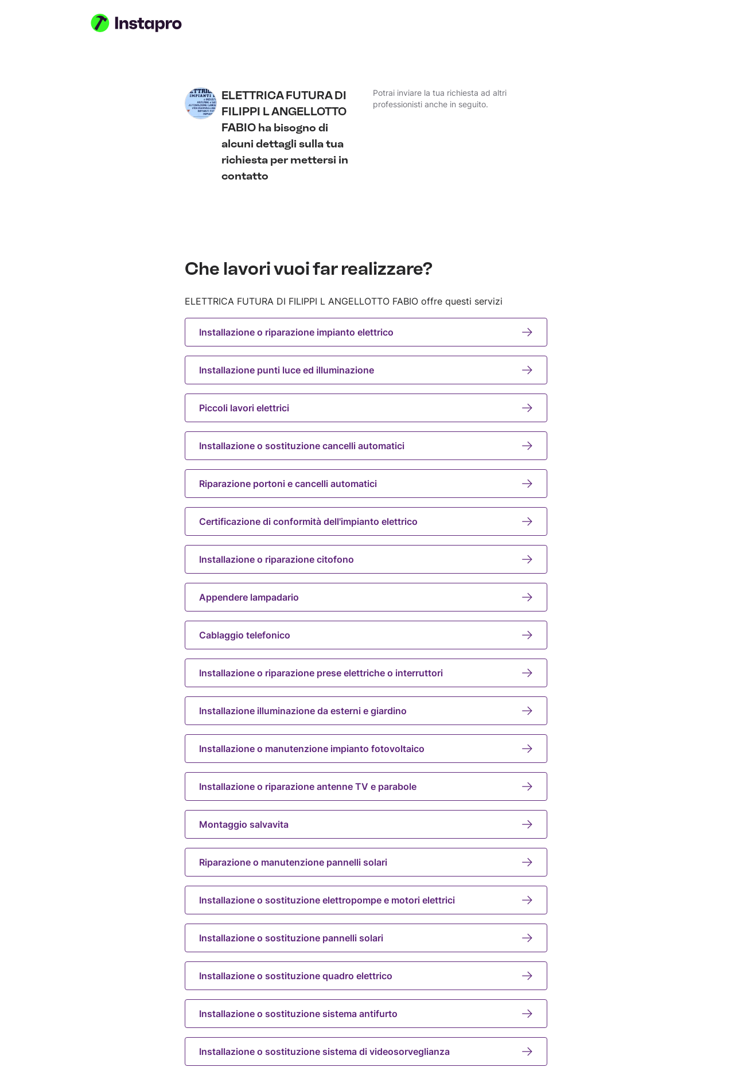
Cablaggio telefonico (366, 635)
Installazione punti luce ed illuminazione (366, 370)
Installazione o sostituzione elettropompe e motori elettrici (366, 900)
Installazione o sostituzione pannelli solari (366, 938)
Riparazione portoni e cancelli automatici (366, 483)
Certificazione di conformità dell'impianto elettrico (366, 521)
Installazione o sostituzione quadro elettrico (366, 976)
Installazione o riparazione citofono (366, 559)
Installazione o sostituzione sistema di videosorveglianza (366, 1051)
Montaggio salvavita (366, 824)
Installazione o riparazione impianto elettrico (366, 332)
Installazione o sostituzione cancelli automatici (366, 445)
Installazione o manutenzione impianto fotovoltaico (366, 748)
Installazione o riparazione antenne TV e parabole (366, 786)
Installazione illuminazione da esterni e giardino (366, 711)
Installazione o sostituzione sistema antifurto (366, 1013)
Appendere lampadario (366, 597)
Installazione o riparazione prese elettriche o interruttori (366, 673)
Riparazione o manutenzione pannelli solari (366, 862)
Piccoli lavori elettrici (366, 408)
